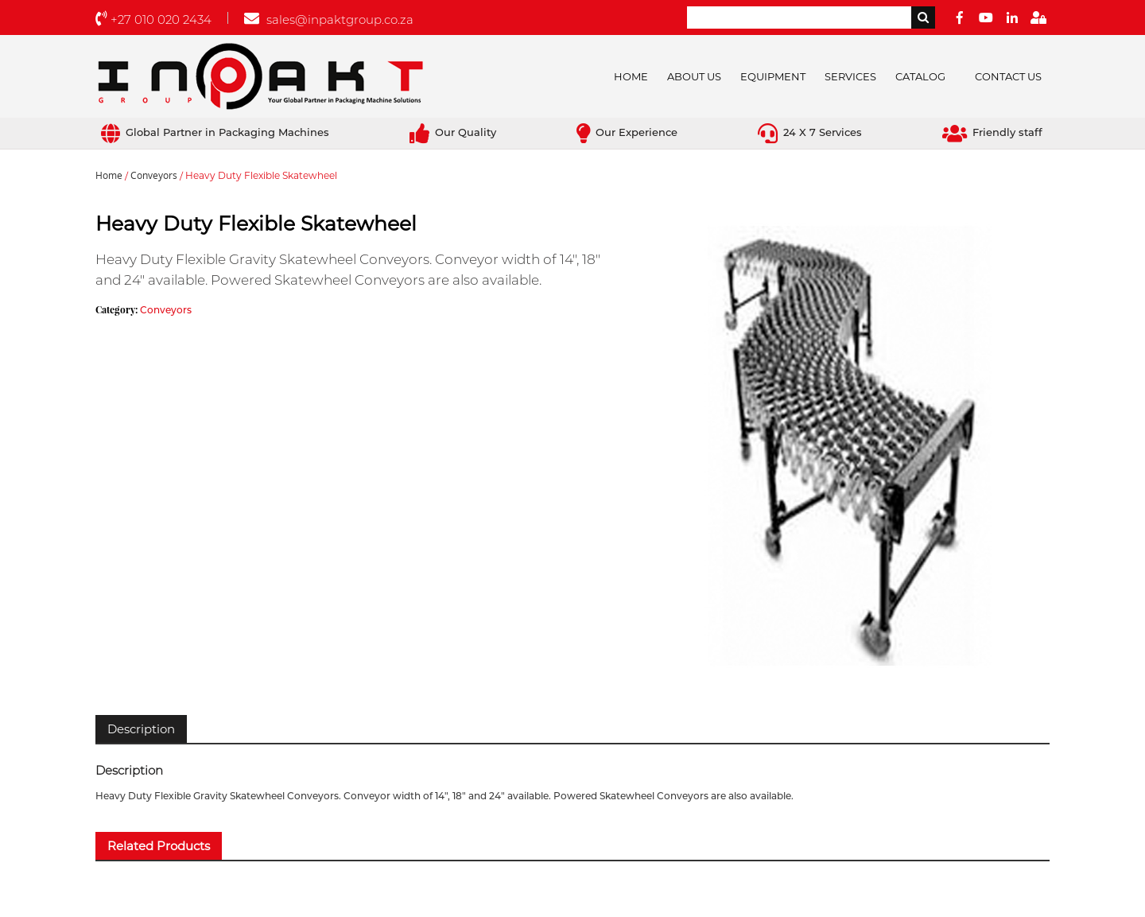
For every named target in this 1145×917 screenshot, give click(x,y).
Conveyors (153, 175)
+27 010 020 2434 (153, 19)
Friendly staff (992, 132)
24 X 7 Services (810, 132)
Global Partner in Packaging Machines (215, 132)
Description (141, 728)
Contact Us (1008, 76)
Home (631, 76)
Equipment (772, 76)
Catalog (920, 76)
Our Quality (452, 132)
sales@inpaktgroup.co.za (328, 19)
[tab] (141, 729)
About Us (694, 76)
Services (850, 76)
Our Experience (626, 132)
